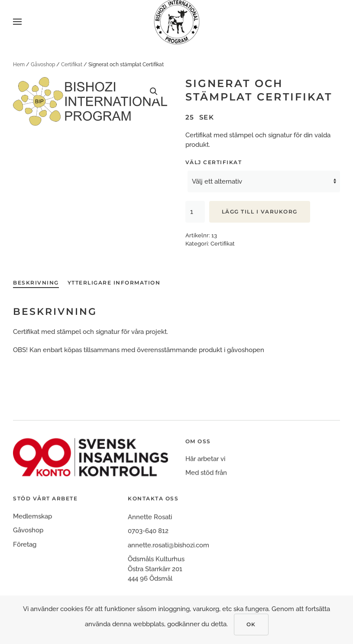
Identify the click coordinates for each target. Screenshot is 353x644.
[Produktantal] (195, 212)
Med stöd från (206, 478)
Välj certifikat (213, 162)
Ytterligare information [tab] (114, 282)
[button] (17, 21)
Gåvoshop (43, 64)
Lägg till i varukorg (260, 211)
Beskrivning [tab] (36, 282)
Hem (19, 64)
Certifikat (71, 64)
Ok (251, 624)
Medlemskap (32, 523)
